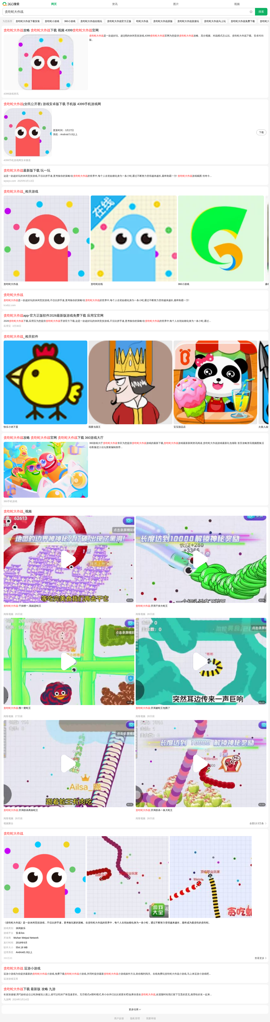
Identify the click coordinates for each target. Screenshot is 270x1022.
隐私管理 (135, 1018)
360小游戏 (69, 21)
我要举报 (151, 1018)
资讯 (115, 4)
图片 (176, 4)
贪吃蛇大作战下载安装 (28, 21)
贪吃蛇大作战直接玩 (188, 21)
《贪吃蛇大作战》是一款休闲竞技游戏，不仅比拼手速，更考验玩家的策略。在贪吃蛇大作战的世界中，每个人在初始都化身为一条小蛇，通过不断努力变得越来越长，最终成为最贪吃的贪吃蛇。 (107, 922)
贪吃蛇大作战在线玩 (91, 21)
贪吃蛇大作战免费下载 (243, 21)
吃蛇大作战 (142, 21)
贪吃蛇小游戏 (52, 21)
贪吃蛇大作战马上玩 (215, 21)
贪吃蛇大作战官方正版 (119, 21)
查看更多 (259, 958)
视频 (237, 4)
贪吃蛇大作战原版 (163, 21)
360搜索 (12, 4)
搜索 (261, 11)
